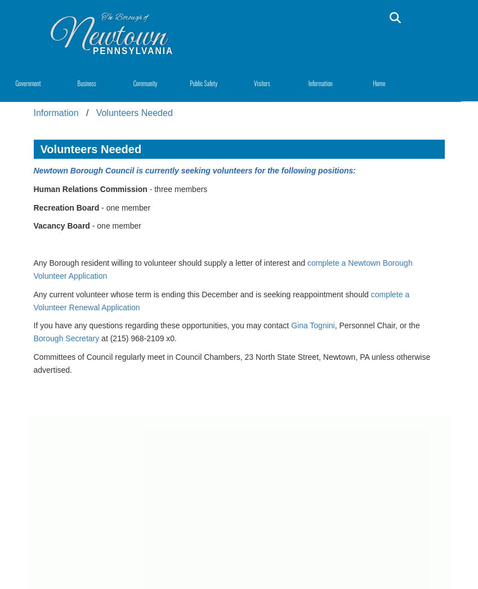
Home (379, 83)
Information (321, 83)
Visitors (262, 83)
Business (87, 83)
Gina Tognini (313, 325)
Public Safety (203, 83)
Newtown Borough (70, 170)
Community (145, 83)
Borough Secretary (67, 338)
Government (28, 83)
